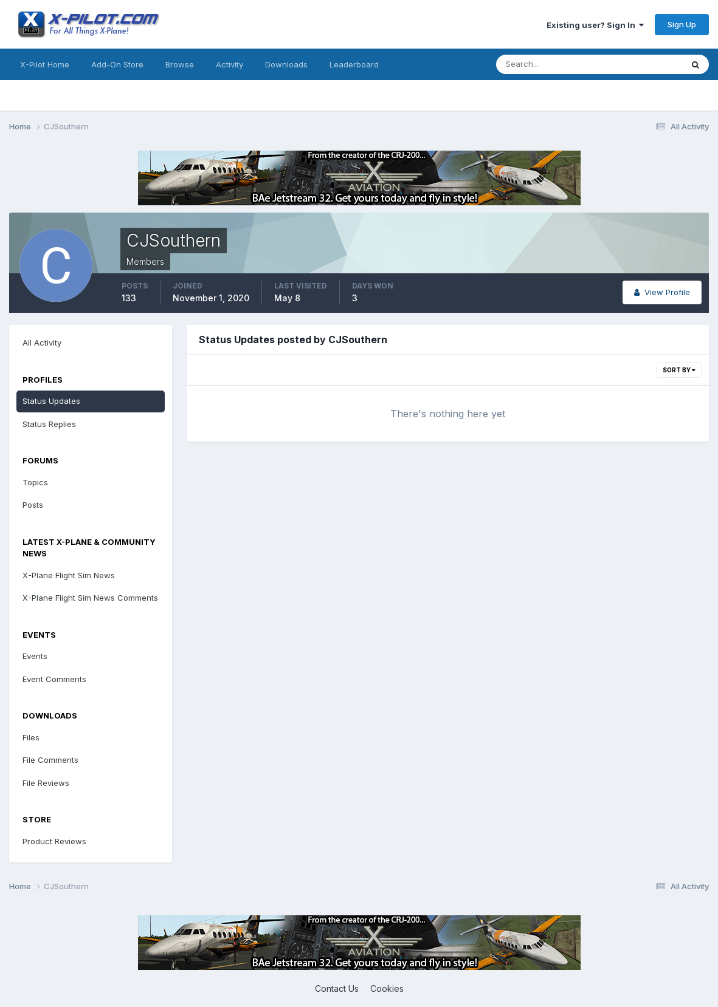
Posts (32, 505)
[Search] (549, 64)
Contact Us (337, 988)
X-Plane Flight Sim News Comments (90, 597)
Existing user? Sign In (595, 25)
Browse (179, 64)
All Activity (41, 342)
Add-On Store (117, 64)
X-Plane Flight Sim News (68, 575)
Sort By (679, 370)
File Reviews (45, 783)
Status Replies (49, 424)
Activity (229, 64)
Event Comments (54, 679)
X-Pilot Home (44, 64)
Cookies (387, 988)
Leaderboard (354, 64)
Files (31, 737)
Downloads (286, 64)
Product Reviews (54, 841)
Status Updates (51, 401)
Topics (35, 482)
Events (34, 656)
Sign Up (682, 24)
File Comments (50, 760)
